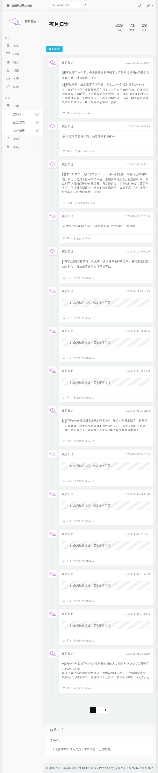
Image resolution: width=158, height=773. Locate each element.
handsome (146, 768)
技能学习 (26, 114)
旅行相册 (26, 130)
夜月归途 (67, 63)
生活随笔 (26, 122)
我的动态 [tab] (54, 49)
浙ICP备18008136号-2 (85, 768)
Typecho (119, 768)
